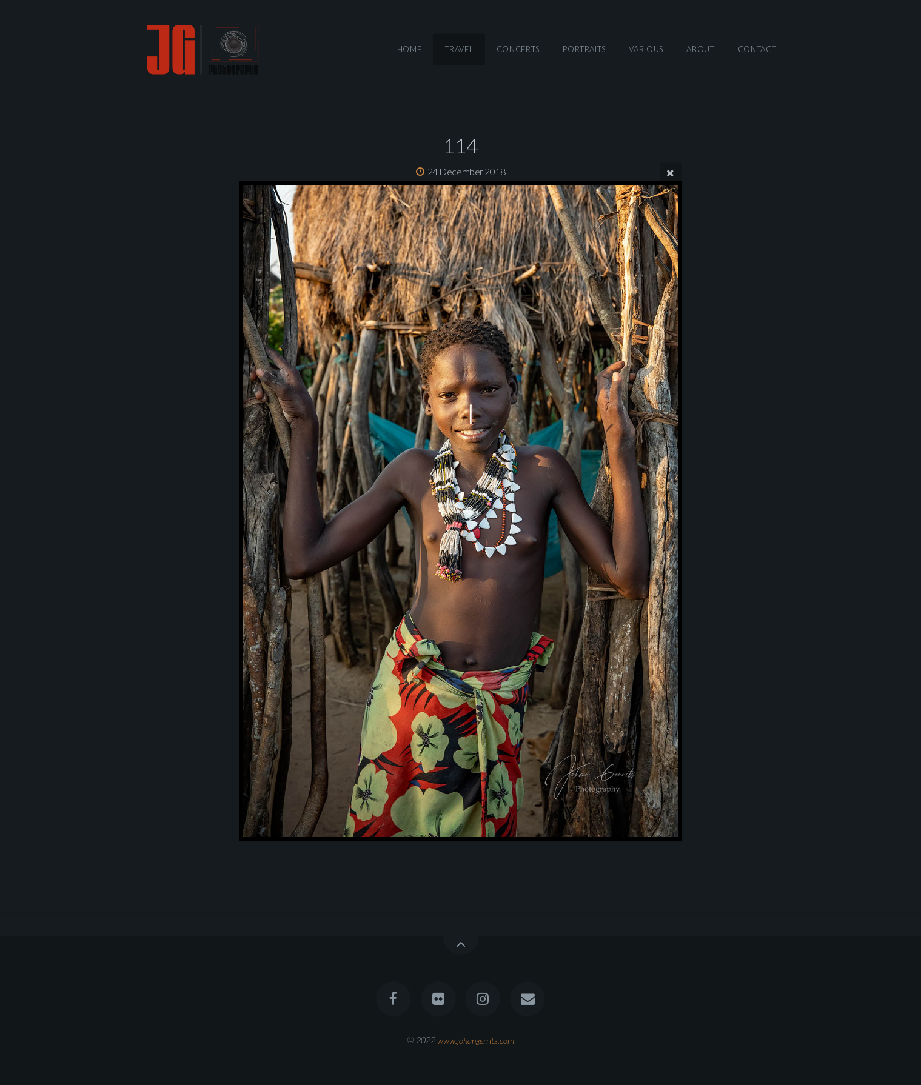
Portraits (584, 49)
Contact (757, 49)
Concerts (518, 49)
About (700, 49)
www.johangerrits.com (475, 1040)
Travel (459, 49)
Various (646, 49)
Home (409, 49)
